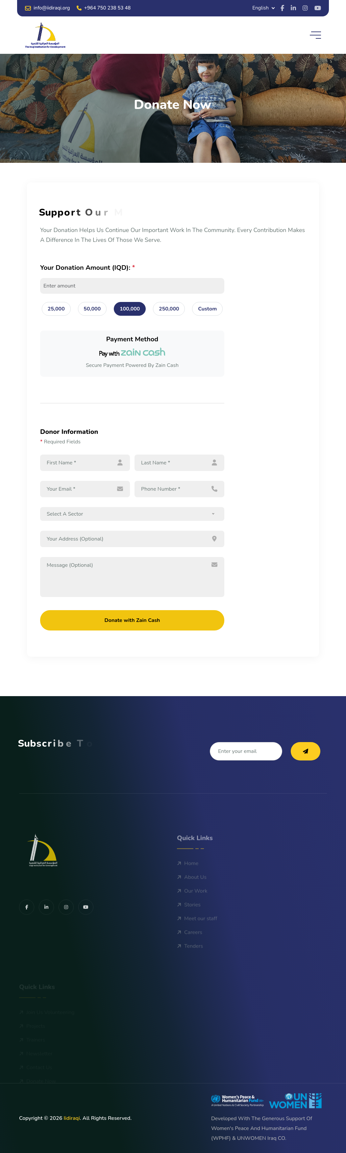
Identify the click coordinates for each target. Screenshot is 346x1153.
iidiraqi (71, 1118)
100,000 (130, 308)
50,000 (92, 308)
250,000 (169, 308)
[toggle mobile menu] (315, 35)
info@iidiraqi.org (47, 8)
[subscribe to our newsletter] (305, 751)
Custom (207, 308)
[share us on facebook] (26, 927)
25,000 (56, 308)
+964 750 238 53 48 (104, 8)
